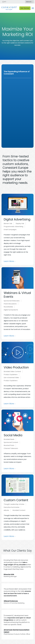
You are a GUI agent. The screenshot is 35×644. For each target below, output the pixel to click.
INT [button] (4, 2)
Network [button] (28, 2)
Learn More (9, 261)
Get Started (25, 8)
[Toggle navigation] (33, 8)
